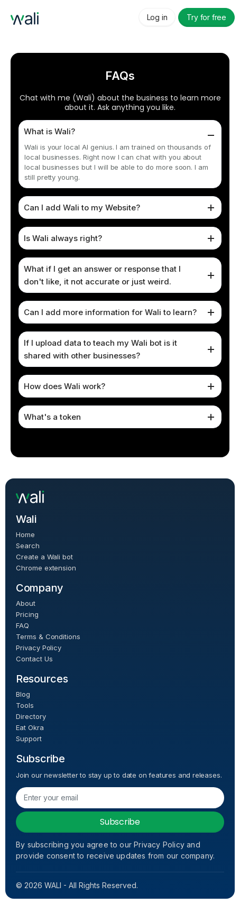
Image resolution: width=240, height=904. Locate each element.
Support (29, 739)
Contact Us (34, 659)
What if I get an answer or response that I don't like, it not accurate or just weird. (102, 275)
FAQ (22, 626)
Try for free (206, 17)
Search (28, 546)
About (25, 603)
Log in (157, 17)
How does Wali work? (64, 386)
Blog (23, 694)
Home (25, 535)
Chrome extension (46, 568)
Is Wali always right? (63, 238)
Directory (31, 717)
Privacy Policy (38, 648)
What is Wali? (49, 131)
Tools (25, 705)
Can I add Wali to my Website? (82, 207)
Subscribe (120, 822)
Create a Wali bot (44, 557)
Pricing (27, 615)
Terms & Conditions (48, 637)
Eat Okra (30, 728)
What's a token (52, 417)
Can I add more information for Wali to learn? (110, 312)
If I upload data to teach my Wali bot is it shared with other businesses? (100, 349)
